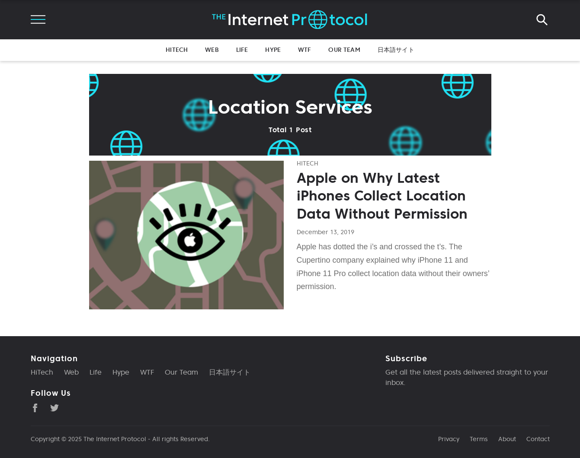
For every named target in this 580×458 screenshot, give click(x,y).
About (507, 439)
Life (242, 50)
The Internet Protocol (114, 439)
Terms (479, 439)
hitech (307, 163)
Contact (538, 439)
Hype (273, 50)
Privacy (448, 439)
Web (211, 50)
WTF (304, 50)
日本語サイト (396, 50)
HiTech (177, 50)
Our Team (344, 50)
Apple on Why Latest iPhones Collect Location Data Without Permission (382, 196)
